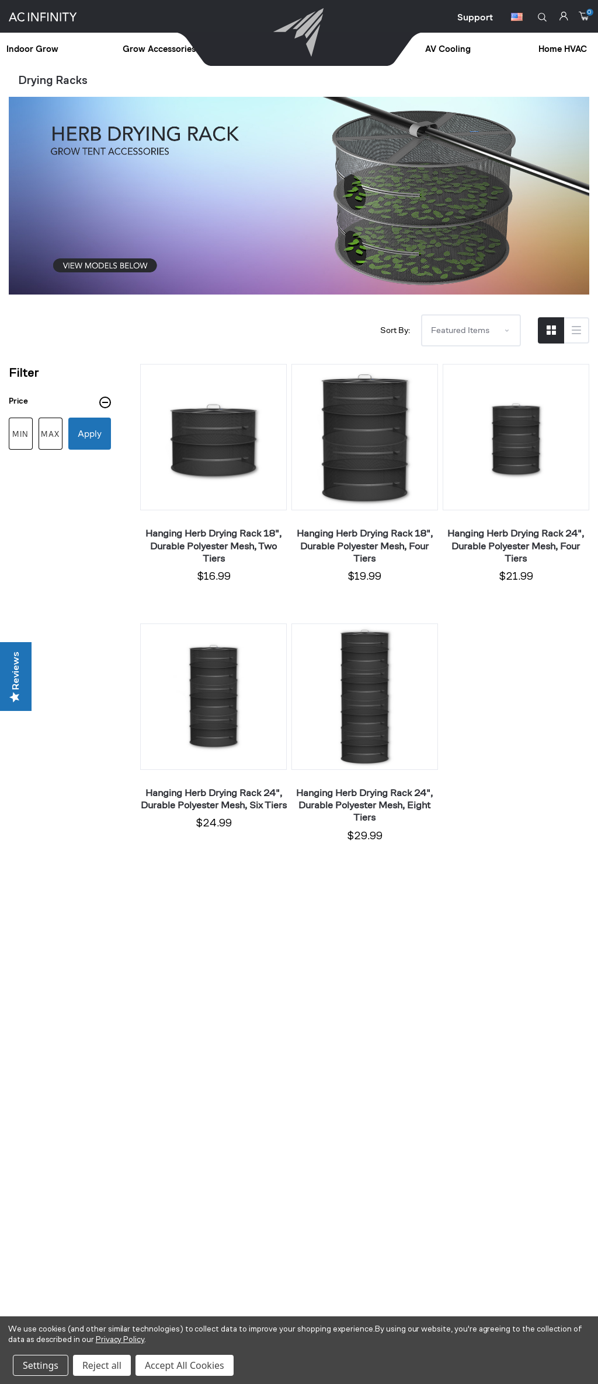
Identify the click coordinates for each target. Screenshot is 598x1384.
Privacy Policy (120, 1340)
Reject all (101, 1365)
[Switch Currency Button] (517, 18)
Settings (40, 1365)
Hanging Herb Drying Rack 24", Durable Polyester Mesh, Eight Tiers (364, 805)
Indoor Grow (32, 49)
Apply (90, 434)
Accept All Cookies (184, 1365)
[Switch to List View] (576, 330)
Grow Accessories (159, 49)
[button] (542, 17)
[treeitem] (64, 50)
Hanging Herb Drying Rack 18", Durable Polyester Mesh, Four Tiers (365, 546)
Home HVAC (562, 49)
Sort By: (395, 329)
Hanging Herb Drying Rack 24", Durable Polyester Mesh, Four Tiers (515, 546)
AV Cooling (448, 49)
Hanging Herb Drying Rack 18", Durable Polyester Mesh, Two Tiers (213, 546)
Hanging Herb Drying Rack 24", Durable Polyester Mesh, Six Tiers (214, 798)
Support (475, 17)
